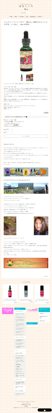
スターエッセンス (19, 334)
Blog (27, 16)
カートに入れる (25, 135)
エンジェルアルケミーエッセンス (20, 343)
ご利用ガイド (42, 313)
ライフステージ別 (19, 355)
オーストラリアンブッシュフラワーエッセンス (20, 324)
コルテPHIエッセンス (20, 316)
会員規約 (26, 405)
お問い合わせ (42, 320)
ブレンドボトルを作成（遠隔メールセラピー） (20, 382)
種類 (5, 129)
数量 (5, 132)
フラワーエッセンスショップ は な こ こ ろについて (26, 400)
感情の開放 (18, 364)
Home (11, 16)
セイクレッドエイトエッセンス (20, 332)
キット (16, 349)
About (16, 16)
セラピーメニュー (18, 379)
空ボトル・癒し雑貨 (19, 390)
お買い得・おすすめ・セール (19, 387)
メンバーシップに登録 (9, 121)
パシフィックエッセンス (20, 314)
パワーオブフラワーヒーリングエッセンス (20, 320)
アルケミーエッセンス (19, 337)
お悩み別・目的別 (18, 352)
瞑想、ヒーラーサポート (20, 376)
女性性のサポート (19, 357)
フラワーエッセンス (19, 311)
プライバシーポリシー (26, 402)
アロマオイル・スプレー (20, 394)
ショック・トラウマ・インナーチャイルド (20, 361)
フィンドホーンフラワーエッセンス (20, 328)
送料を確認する (16, 124)
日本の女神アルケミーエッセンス (20, 340)
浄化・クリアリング (20, 373)
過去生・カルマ (19, 368)
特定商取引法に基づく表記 (44, 317)
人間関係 (18, 366)
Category (22, 16)
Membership (33, 16)
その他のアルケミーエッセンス (20, 347)
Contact (40, 16)
